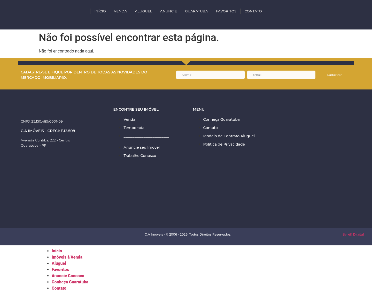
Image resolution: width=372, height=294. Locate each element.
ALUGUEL (143, 11)
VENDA (120, 11)
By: (353, 234)
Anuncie (168, 11)
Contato (253, 11)
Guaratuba (196, 11)
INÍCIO (100, 11)
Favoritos (226, 11)
